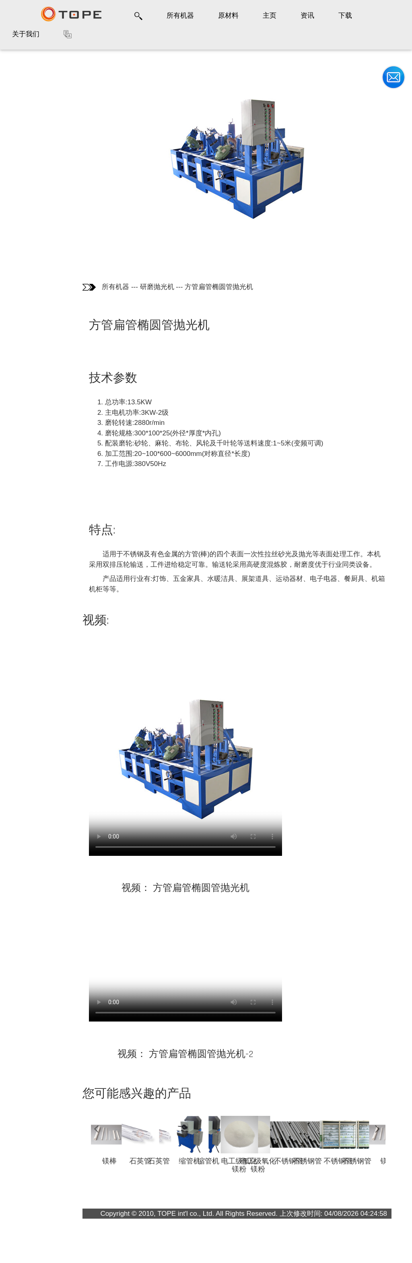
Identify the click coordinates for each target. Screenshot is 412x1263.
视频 (18, 144)
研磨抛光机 (157, 287)
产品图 (21, 94)
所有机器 (180, 15)
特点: (20, 127)
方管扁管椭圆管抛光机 (219, 287)
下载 (345, 15)
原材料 (228, 15)
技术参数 (26, 110)
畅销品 (21, 161)
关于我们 (25, 34)
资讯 (307, 15)
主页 (269, 15)
